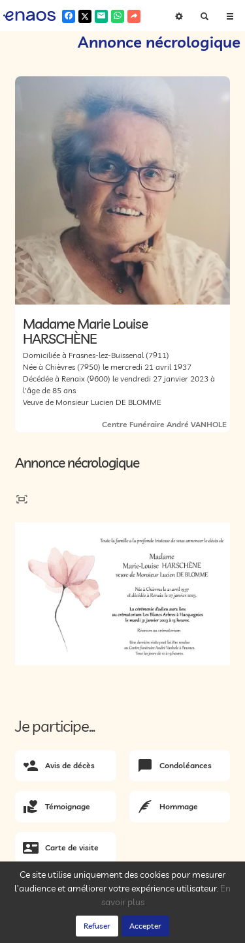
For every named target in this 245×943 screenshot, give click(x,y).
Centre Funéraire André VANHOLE (164, 424)
